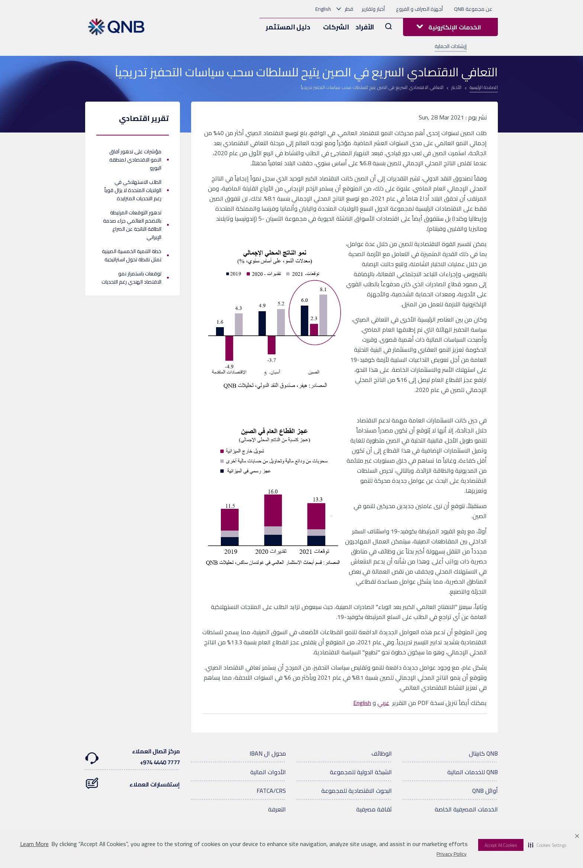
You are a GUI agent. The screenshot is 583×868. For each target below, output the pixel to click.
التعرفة (277, 809)
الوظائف (381, 753)
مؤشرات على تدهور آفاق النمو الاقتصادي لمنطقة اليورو (135, 160)
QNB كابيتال (483, 753)
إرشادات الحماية (451, 46)
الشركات (336, 27)
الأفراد (364, 27)
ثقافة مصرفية (374, 809)
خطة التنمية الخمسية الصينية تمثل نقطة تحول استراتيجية (131, 255)
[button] (547, 845)
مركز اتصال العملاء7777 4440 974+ (132, 756)
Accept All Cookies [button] (500, 845)
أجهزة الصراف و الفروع (419, 9)
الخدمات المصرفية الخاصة (466, 809)
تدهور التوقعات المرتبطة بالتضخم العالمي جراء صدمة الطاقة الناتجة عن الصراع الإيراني (132, 225)
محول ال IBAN (267, 753)
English (323, 9)
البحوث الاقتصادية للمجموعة (356, 790)
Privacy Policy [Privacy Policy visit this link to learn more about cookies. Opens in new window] (452, 854)
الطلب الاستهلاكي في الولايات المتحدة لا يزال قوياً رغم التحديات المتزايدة (132, 190)
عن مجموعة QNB (473, 9)
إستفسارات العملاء (132, 781)
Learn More (34, 844)
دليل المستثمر (288, 27)
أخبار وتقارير (373, 9)
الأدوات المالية (268, 772)
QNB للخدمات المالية (472, 772)
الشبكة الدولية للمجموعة (361, 772)
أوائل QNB (485, 790)
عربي (383, 702)
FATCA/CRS (271, 790)
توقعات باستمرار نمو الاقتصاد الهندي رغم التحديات (131, 278)
